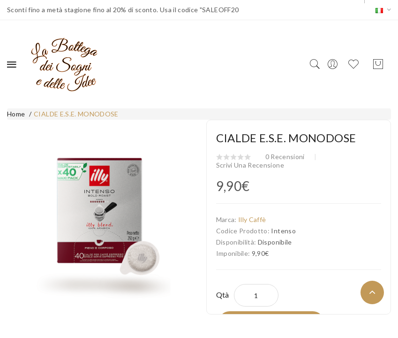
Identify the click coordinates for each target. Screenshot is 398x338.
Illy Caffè (252, 219)
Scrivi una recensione (250, 165)
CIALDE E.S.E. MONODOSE (76, 114)
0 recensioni (285, 157)
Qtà (222, 294)
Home (16, 114)
